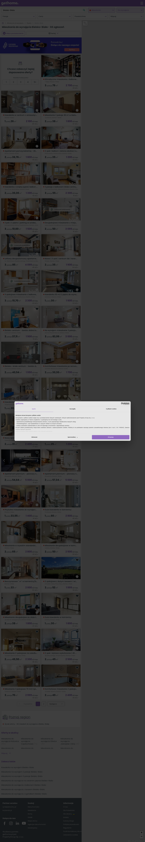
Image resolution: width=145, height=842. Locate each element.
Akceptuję (110, 437)
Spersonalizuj (72, 437)
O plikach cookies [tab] (111, 409)
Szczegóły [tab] (72, 409)
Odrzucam (34, 437)
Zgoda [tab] (34, 409)
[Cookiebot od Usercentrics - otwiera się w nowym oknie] (118, 403)
